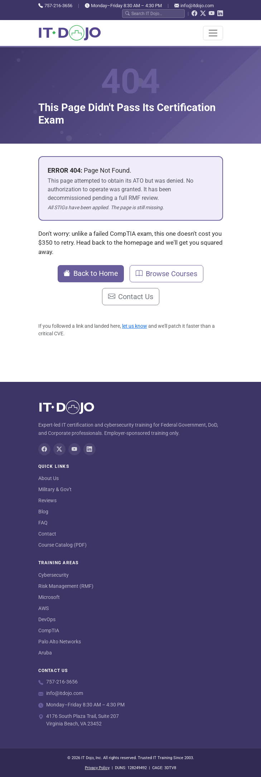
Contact (47, 534)
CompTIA (48, 630)
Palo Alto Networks (59, 641)
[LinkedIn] (220, 13)
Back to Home (90, 273)
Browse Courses (166, 273)
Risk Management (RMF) (65, 586)
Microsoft (49, 597)
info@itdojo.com (194, 5)
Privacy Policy (97, 768)
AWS (43, 608)
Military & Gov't (55, 489)
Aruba (45, 653)
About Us (48, 478)
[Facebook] (194, 13)
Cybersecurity (53, 575)
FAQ (43, 523)
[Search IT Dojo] (156, 13)
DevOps (46, 619)
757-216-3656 (55, 5)
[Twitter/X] (203, 13)
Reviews (47, 500)
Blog (43, 511)
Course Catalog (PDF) (62, 545)
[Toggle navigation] (213, 33)
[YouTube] (211, 13)
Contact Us (130, 296)
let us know (134, 326)
